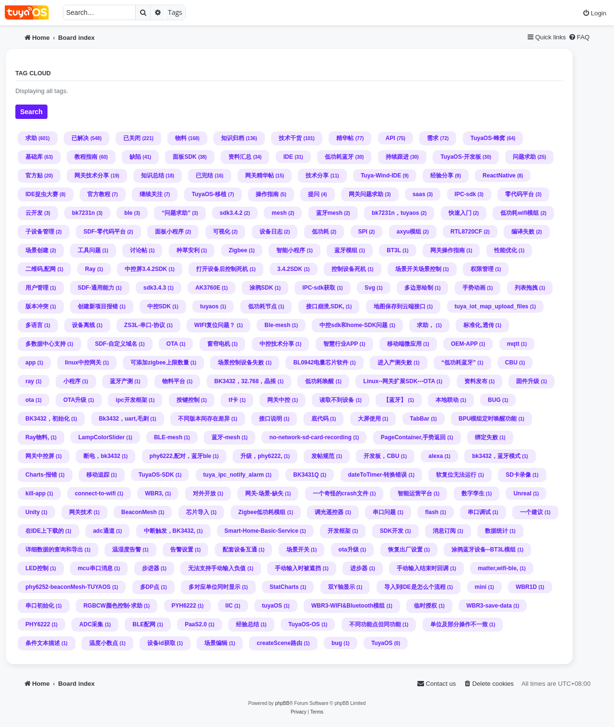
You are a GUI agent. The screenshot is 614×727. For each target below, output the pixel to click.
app (30, 362)
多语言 (34, 325)
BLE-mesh (168, 437)
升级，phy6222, (261, 456)
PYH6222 (184, 605)
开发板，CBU (381, 456)
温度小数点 (103, 643)
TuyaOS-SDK (156, 474)
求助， (425, 325)
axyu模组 (409, 231)
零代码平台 (519, 194)
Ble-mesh (277, 325)
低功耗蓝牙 (339, 156)
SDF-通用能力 (96, 287)
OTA (172, 343)
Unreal (522, 493)
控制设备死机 (348, 269)
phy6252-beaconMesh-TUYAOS (68, 587)
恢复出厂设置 (405, 549)
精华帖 (345, 138)
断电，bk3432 (101, 456)
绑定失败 (486, 437)
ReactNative (499, 175)
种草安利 (188, 250)
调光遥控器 (329, 512)
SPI (362, 231)
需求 (432, 138)
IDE (288, 156)
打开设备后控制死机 (222, 269)
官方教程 (98, 194)
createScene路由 (279, 643)
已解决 (80, 138)
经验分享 (441, 175)
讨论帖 (138, 250)
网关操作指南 (447, 250)
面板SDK (184, 156)
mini (481, 587)
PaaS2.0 (196, 624)
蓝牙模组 (345, 250)
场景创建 (36, 250)
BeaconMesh (139, 512)
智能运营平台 (415, 493)
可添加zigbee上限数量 (159, 362)
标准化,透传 (478, 325)
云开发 (34, 213)
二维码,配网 (40, 269)
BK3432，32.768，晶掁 (245, 381)
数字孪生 (472, 493)
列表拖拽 (526, 287)
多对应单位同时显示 (214, 587)
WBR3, (154, 493)
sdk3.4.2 (231, 213)
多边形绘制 (418, 287)
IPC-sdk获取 (318, 287)
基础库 (34, 156)
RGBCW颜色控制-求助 (112, 605)
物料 (181, 138)
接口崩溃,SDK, (325, 306)
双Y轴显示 (341, 587)
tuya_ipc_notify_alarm (233, 474)
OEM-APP (464, 343)
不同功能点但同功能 (375, 624)
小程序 (72, 381)
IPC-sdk (465, 194)
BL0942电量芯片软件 (320, 362)
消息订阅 (444, 531)
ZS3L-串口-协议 (144, 325)
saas (419, 194)
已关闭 (132, 138)
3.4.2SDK (289, 269)
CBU (511, 362)
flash (431, 512)
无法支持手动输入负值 (217, 568)
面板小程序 (169, 231)
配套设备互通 (240, 549)
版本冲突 (36, 306)
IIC (229, 605)
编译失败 (522, 231)
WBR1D (526, 587)
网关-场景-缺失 (264, 493)
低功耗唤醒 (319, 381)
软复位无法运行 (456, 474)
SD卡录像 (518, 474)
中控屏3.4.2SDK (146, 269)
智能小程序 (290, 250)
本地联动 (447, 400)
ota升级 (349, 549)
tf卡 (233, 400)
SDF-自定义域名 (116, 343)
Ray (90, 269)
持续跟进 (397, 156)
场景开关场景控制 (418, 269)
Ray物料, (37, 437)
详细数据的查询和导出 (54, 549)
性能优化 (505, 250)
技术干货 (290, 138)
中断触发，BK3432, (169, 531)
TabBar (419, 418)
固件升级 (527, 381)
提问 (313, 194)
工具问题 (89, 250)
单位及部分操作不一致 (459, 624)
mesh (279, 213)
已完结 (204, 175)
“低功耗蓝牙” (458, 362)
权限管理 (482, 269)
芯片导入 (197, 512)
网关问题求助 (366, 194)
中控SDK (159, 306)
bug (336, 643)
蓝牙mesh (329, 213)
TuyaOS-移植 (209, 194)
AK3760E (207, 287)
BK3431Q (306, 474)
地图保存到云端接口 (399, 306)
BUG (494, 400)
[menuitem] (594, 13)
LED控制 (36, 568)
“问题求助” (176, 213)
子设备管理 (39, 231)
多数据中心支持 (45, 343)
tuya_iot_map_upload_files (492, 306)
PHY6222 (37, 624)
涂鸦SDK (261, 287)
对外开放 (204, 493)
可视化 (221, 231)
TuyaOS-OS (304, 624)
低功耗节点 (262, 306)
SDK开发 (391, 531)
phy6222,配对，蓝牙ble (181, 456)
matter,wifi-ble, (498, 568)
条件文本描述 (42, 643)
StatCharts (284, 587)
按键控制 (188, 400)
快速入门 (460, 213)
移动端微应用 (404, 343)
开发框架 (339, 531)
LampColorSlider (101, 437)
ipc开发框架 (131, 400)
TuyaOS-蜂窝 (488, 138)
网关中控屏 (39, 456)
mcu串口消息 (95, 568)
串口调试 (479, 512)
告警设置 (181, 549)
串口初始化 (39, 605)
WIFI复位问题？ (214, 325)
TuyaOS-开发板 (460, 156)
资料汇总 (239, 156)
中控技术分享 (277, 343)
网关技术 (80, 512)
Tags (175, 12)
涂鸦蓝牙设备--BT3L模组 (483, 549)
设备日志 (271, 231)
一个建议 (531, 512)
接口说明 (270, 418)
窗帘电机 (218, 343)
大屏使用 (369, 418)
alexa (435, 456)
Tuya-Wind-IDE (381, 175)
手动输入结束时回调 (423, 568)
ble (128, 213)
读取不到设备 (336, 400)
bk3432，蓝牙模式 (496, 456)
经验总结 (247, 624)
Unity (32, 512)
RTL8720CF (466, 231)
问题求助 (524, 156)
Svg (370, 287)
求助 (31, 138)
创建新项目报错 (98, 306)
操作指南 (267, 194)
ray (29, 381)
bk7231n (83, 213)
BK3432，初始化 (47, 418)
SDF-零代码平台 (104, 231)
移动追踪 (97, 474)
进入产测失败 (395, 362)
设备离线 (83, 325)
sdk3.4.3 (154, 287)
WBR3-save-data (489, 605)
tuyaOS (272, 605)
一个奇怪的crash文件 (340, 493)
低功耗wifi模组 (519, 213)
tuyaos (209, 306)
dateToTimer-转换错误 (377, 474)
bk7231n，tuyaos (395, 213)
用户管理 (36, 287)
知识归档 (232, 138)
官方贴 (34, 175)
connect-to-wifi (95, 493)
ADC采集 (91, 624)
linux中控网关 (83, 362)
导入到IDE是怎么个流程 (415, 587)
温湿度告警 (126, 549)
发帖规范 (322, 456)
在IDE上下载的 (44, 531)
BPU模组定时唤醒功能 (488, 418)
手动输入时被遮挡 (298, 568)
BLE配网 (143, 624)
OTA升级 (74, 400)
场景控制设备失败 (241, 362)
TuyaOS (381, 643)
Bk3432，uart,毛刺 (124, 418)
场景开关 (297, 549)
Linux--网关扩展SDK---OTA (399, 381)
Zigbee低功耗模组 (262, 512)
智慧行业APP (340, 343)
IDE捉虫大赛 (41, 194)
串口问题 (384, 512)
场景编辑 (215, 643)
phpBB (282, 703)
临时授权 (425, 605)
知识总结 (152, 175)
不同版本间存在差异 (204, 418)
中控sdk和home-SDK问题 (353, 325)
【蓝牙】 (394, 400)
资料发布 (475, 381)
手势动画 (473, 287)
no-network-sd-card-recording (310, 437)
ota (29, 400)
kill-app (35, 493)
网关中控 (278, 400)
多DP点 (150, 587)
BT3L (394, 250)
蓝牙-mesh (226, 437)
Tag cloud (33, 73)
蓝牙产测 (121, 381)
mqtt (513, 343)
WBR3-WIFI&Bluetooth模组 (348, 605)
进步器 (358, 568)
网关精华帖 (259, 175)
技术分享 (317, 175)
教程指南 (85, 156)
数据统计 (496, 531)
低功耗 (320, 231)
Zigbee (238, 250)
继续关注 (151, 194)
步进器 (150, 568)
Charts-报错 (41, 474)
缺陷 (135, 156)
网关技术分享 (91, 175)
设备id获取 (161, 643)
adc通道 (104, 531)
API (390, 138)
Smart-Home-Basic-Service (261, 531)
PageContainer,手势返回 (413, 437)
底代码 (320, 418)
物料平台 (173, 381)
